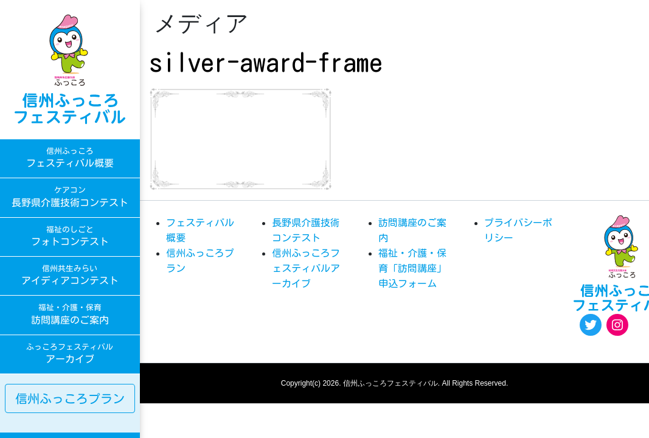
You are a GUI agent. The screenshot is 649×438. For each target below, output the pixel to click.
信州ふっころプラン (70, 398)
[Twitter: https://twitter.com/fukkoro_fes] (591, 325)
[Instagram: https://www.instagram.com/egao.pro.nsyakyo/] (617, 325)
